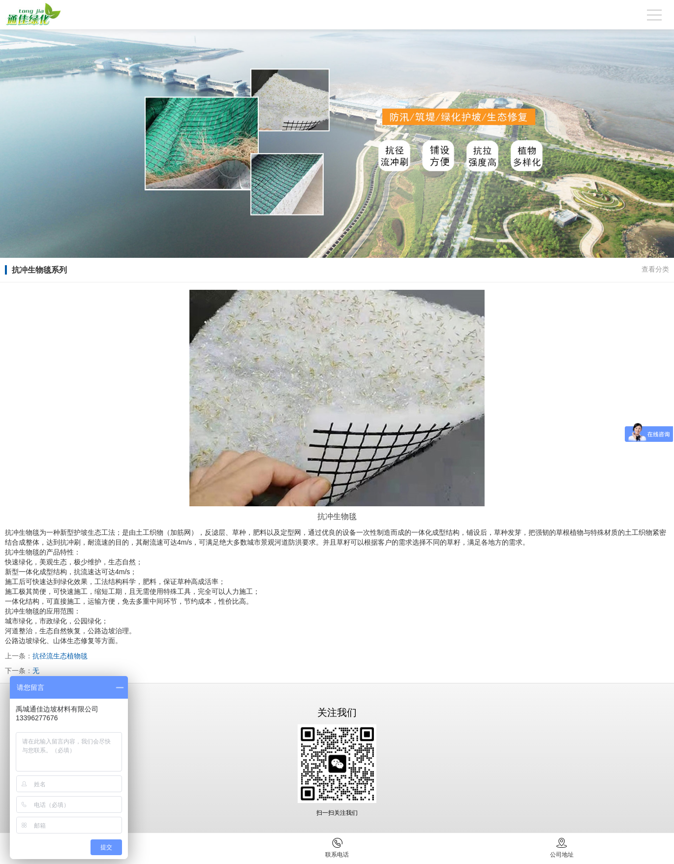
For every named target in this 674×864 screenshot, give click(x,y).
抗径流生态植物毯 (60, 656)
